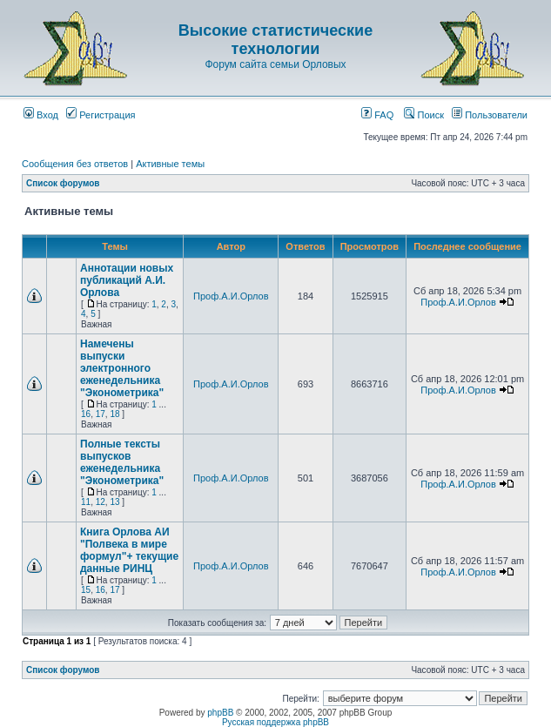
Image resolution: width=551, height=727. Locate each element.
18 (114, 414)
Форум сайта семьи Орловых (275, 64)
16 (86, 414)
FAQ (377, 115)
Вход (41, 115)
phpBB (220, 712)
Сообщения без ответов (75, 163)
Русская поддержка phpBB (275, 722)
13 (114, 502)
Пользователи (489, 115)
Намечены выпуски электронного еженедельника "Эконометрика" (122, 368)
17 (100, 414)
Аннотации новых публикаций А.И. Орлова (126, 280)
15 (86, 590)
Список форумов (63, 183)
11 (86, 502)
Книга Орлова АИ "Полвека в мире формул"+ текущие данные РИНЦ (129, 550)
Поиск (424, 115)
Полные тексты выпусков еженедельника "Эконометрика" (122, 462)
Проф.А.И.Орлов (230, 296)
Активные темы (170, 163)
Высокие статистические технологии (275, 39)
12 (100, 502)
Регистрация (100, 115)
